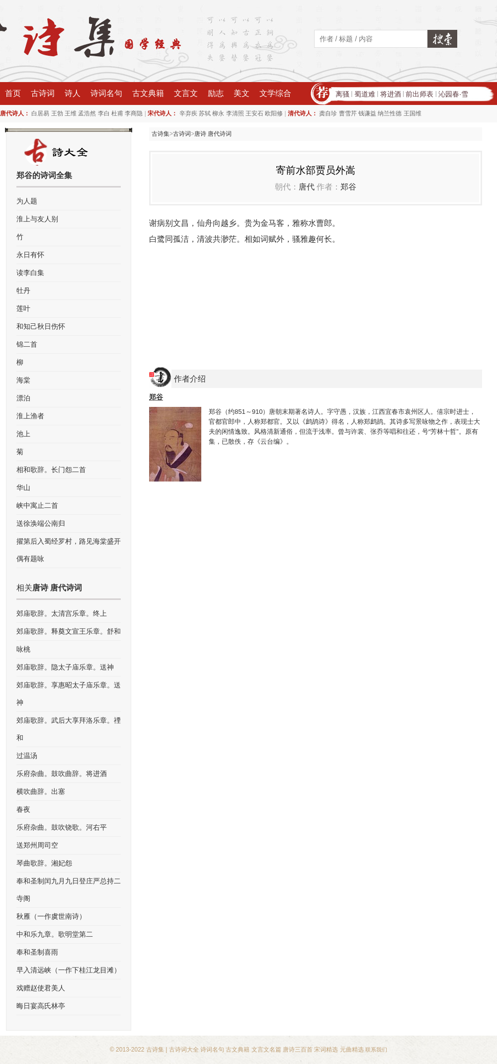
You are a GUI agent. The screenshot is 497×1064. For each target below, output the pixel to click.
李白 (104, 113)
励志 (216, 93)
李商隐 (134, 113)
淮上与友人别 (37, 219)
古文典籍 (148, 93)
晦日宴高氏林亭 (40, 1006)
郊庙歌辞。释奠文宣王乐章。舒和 (68, 631)
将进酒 (390, 94)
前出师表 (419, 94)
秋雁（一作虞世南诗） (51, 916)
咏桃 (23, 649)
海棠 (23, 380)
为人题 (26, 201)
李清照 (235, 113)
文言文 (186, 93)
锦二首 (26, 344)
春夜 (23, 809)
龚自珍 (328, 113)
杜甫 (117, 113)
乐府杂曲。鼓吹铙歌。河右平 (61, 827)
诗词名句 (106, 93)
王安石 (254, 113)
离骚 (342, 94)
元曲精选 (352, 1049)
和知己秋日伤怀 (40, 326)
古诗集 (160, 133)
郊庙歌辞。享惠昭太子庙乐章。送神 (68, 693)
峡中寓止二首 (37, 505)
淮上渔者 (30, 416)
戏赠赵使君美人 (40, 988)
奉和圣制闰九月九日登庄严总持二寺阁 (68, 889)
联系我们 (376, 1050)
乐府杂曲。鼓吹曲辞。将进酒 (61, 773)
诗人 (73, 93)
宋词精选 (326, 1049)
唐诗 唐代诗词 (213, 133)
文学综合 (275, 93)
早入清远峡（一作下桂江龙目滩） (68, 970)
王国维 (412, 113)
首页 (13, 93)
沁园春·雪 (453, 94)
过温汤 (26, 756)
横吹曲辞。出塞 (40, 791)
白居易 (40, 113)
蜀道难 (364, 94)
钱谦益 (367, 113)
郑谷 (348, 187)
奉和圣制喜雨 (37, 952)
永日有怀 (30, 255)
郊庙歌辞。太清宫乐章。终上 (61, 613)
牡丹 (23, 290)
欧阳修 (274, 113)
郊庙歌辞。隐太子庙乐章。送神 (65, 667)
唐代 (307, 187)
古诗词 (43, 93)
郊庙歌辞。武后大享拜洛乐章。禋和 (68, 729)
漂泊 (23, 398)
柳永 (218, 113)
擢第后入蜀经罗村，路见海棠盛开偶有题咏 (68, 550)
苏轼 (205, 113)
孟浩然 (87, 113)
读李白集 (30, 273)
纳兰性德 (390, 113)
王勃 (57, 113)
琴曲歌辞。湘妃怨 (44, 863)
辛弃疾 (188, 113)
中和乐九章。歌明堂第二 (54, 934)
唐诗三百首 (298, 1049)
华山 (23, 487)
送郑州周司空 (37, 845)
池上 (23, 434)
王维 (71, 113)
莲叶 (23, 308)
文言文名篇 (266, 1049)
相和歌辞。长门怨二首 (51, 470)
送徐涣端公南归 (40, 523)
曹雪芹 (348, 113)
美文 (241, 93)
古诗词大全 (184, 1049)
